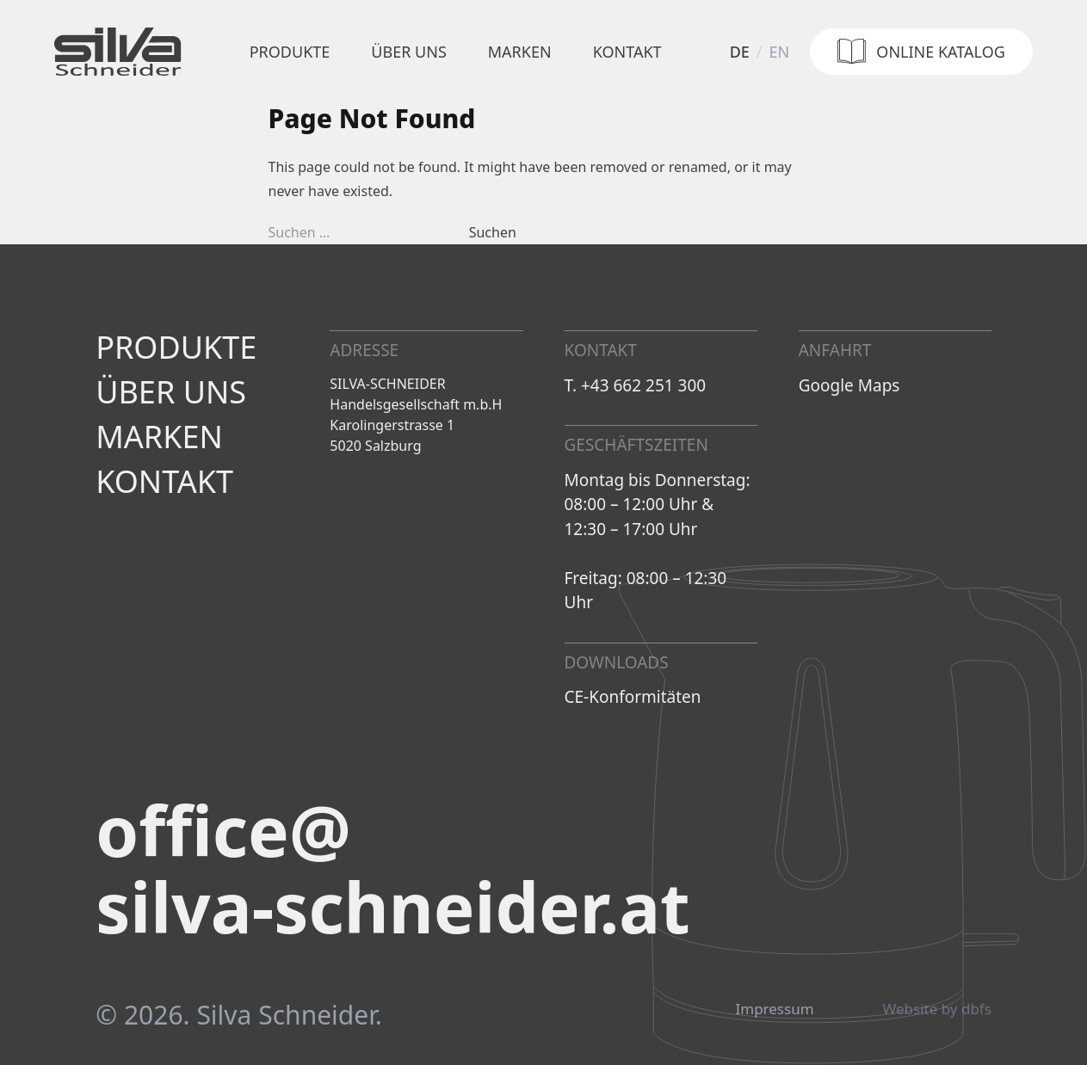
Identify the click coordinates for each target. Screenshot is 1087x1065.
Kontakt (627, 51)
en (779, 51)
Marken (520, 51)
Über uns (408, 51)
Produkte (290, 51)
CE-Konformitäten (633, 697)
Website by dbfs (937, 1009)
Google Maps (849, 385)
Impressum (774, 1009)
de (740, 51)
